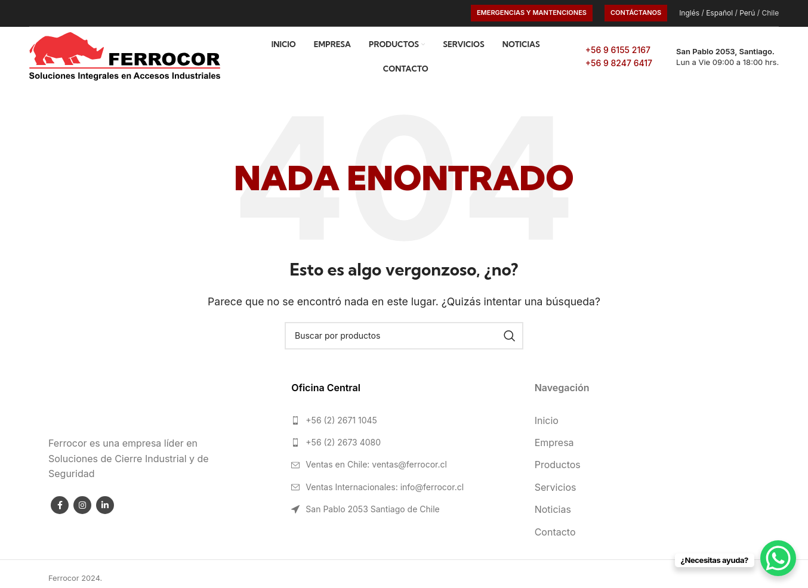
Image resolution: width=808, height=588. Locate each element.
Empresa (554, 442)
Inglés (689, 12)
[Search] (404, 335)
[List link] (403, 420)
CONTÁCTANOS (635, 12)
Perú (747, 12)
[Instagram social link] (82, 505)
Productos (558, 465)
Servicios (555, 487)
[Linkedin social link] (105, 505)
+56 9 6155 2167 (617, 50)
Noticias (553, 509)
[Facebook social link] (60, 505)
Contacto (555, 532)
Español (719, 12)
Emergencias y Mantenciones (532, 12)
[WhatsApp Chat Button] (778, 558)
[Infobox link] (721, 57)
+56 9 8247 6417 (618, 63)
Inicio (547, 420)
